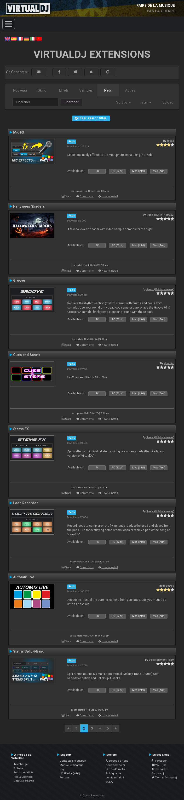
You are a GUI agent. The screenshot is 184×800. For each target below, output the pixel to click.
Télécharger (21, 764)
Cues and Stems (26, 355)
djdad (170, 140)
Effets (64, 90)
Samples (86, 90)
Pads (108, 90)
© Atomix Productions (92, 795)
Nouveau (20, 90)
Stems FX (21, 429)
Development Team (161, 659)
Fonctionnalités (24, 772)
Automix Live (23, 577)
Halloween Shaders (29, 206)
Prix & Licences (23, 776)
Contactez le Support (73, 760)
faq (62, 769)
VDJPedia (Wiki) (70, 773)
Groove (19, 280)
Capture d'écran (24, 780)
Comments (87, 196)
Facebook (159, 760)
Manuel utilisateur (71, 765)
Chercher (71, 102)
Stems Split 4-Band (28, 651)
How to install (110, 196)
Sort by (123, 102)
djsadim (169, 363)
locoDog (168, 585)
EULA (109, 781)
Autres (130, 90)
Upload (167, 102)
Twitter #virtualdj (164, 777)
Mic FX (18, 132)
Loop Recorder (25, 503)
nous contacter (115, 765)
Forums (64, 777)
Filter (145, 102)
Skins (42, 90)
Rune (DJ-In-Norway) (160, 214)
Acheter (19, 768)
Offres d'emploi (115, 769)
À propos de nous (117, 760)
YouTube (159, 765)
